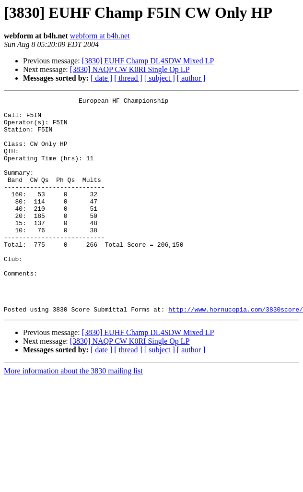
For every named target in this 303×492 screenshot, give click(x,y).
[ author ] (191, 78)
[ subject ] (159, 78)
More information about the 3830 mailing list (73, 414)
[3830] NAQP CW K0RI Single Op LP (130, 69)
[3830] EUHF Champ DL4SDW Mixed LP (148, 61)
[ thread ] (128, 78)
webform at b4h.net (100, 36)
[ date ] (101, 78)
